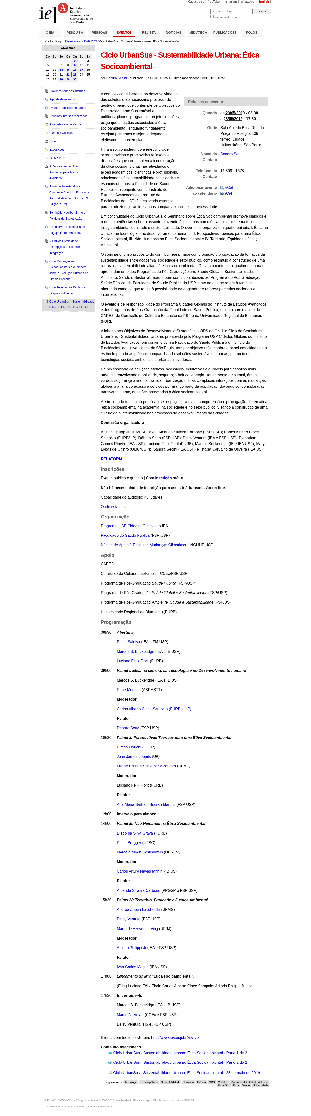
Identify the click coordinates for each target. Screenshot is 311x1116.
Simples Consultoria (100, 1106)
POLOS (251, 32)
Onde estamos (113, 507)
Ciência (201, 1082)
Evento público (149, 1082)
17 (81, 69)
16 (75, 69)
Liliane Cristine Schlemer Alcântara (146, 766)
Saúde (246, 1085)
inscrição (163, 478)
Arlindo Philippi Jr (131, 948)
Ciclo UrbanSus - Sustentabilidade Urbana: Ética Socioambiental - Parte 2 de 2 (180, 1062)
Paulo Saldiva (128, 642)
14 (61, 69)
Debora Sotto (128, 728)
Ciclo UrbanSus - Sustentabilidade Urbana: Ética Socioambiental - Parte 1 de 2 (180, 1053)
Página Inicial (73, 41)
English (263, 1)
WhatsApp (247, 1)
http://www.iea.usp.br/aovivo (175, 1038)
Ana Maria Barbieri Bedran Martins (146, 804)
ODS (212, 1082)
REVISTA (149, 32)
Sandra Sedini (116, 78)
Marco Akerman (130, 1015)
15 (68, 69)
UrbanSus (224, 1085)
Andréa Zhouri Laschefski (138, 909)
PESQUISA (75, 32)
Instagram (230, 1)
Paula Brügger (129, 843)
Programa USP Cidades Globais (128, 526)
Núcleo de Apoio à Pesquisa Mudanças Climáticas (143, 545)
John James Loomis (134, 757)
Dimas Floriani (129, 747)
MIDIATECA (198, 32)
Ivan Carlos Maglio (132, 967)
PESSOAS (99, 32)
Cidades (222, 1082)
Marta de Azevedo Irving (137, 929)
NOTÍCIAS (173, 32)
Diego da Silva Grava (135, 833)
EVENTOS (124, 32)
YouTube (214, 1)
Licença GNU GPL (185, 1100)
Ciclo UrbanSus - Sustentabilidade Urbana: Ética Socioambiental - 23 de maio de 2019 (186, 1073)
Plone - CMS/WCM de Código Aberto (70, 1100)
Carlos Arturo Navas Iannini (140, 871)
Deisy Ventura (129, 919)
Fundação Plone (130, 1100)
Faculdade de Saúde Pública (126, 535)
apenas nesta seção (226, 17)
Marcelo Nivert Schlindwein (140, 852)
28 (61, 79)
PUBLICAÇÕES (225, 32)
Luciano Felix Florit (133, 661)
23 (75, 74)
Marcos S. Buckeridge (135, 652)
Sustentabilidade (170, 1082)
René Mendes (129, 690)
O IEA (50, 32)
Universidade (260, 1085)
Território (189, 1082)
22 (68, 74)
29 (68, 79)
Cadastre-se (196, 1)
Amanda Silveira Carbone (138, 890)
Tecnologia (131, 1082)
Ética (236, 1085)
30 (75, 79)
